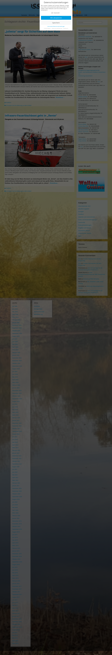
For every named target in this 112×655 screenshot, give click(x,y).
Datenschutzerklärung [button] (57, 28)
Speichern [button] (56, 23)
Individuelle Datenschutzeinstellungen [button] (56, 26)
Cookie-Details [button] (47, 28)
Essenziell (55, 13)
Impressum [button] (65, 28)
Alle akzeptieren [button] (56, 18)
